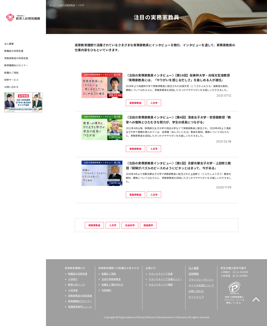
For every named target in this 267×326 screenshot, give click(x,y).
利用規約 (106, 290)
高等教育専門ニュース (80, 306)
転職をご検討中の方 (112, 284)
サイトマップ (196, 297)
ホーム (52, 5)
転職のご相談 (11, 72)
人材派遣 (73, 290)
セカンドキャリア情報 (161, 284)
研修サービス (11, 79)
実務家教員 (94, 225)
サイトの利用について (201, 285)
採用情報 (194, 274)
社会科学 (130, 225)
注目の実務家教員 (67, 5)
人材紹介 (73, 279)
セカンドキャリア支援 (161, 273)
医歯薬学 (148, 225)
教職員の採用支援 (13, 51)
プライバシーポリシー (201, 279)
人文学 (112, 225)
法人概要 (9, 43)
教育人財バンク (76, 284)
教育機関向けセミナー (16, 65)
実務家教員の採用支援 (16, 58)
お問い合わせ (11, 87)
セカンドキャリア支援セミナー (165, 279)
